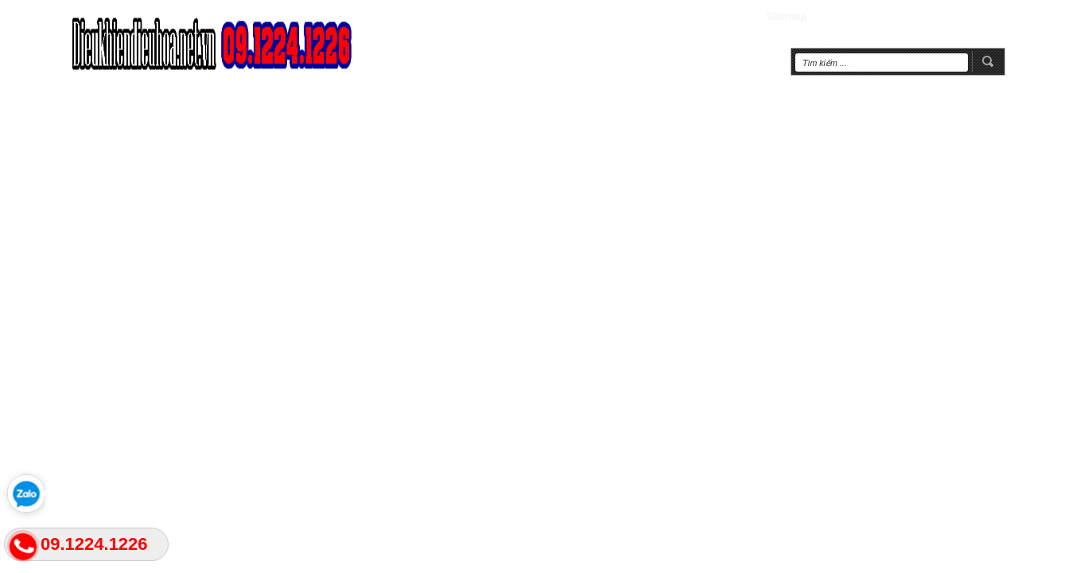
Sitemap (786, 16)
